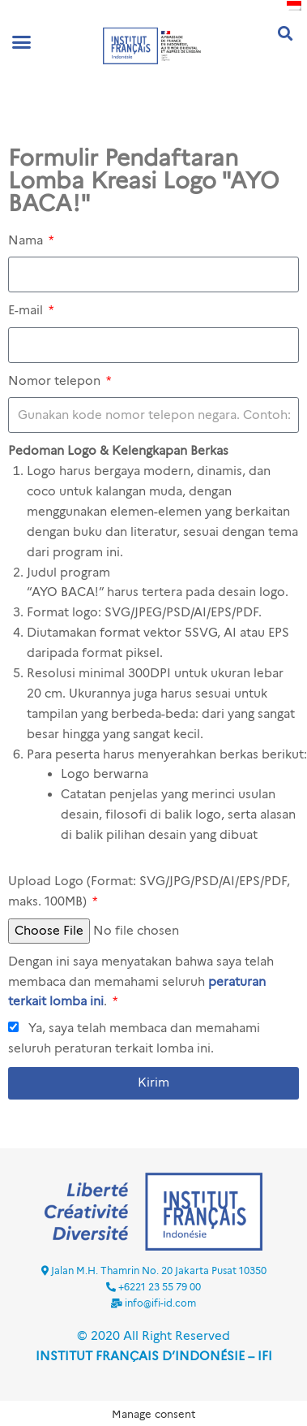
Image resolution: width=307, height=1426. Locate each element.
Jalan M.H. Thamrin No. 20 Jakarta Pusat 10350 (158, 1270)
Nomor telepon (56, 381)
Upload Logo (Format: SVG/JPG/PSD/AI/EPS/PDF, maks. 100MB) (149, 891)
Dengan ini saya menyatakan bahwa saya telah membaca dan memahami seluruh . (141, 981)
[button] (21, 41)
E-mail (27, 310)
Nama (27, 240)
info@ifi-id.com (160, 1303)
